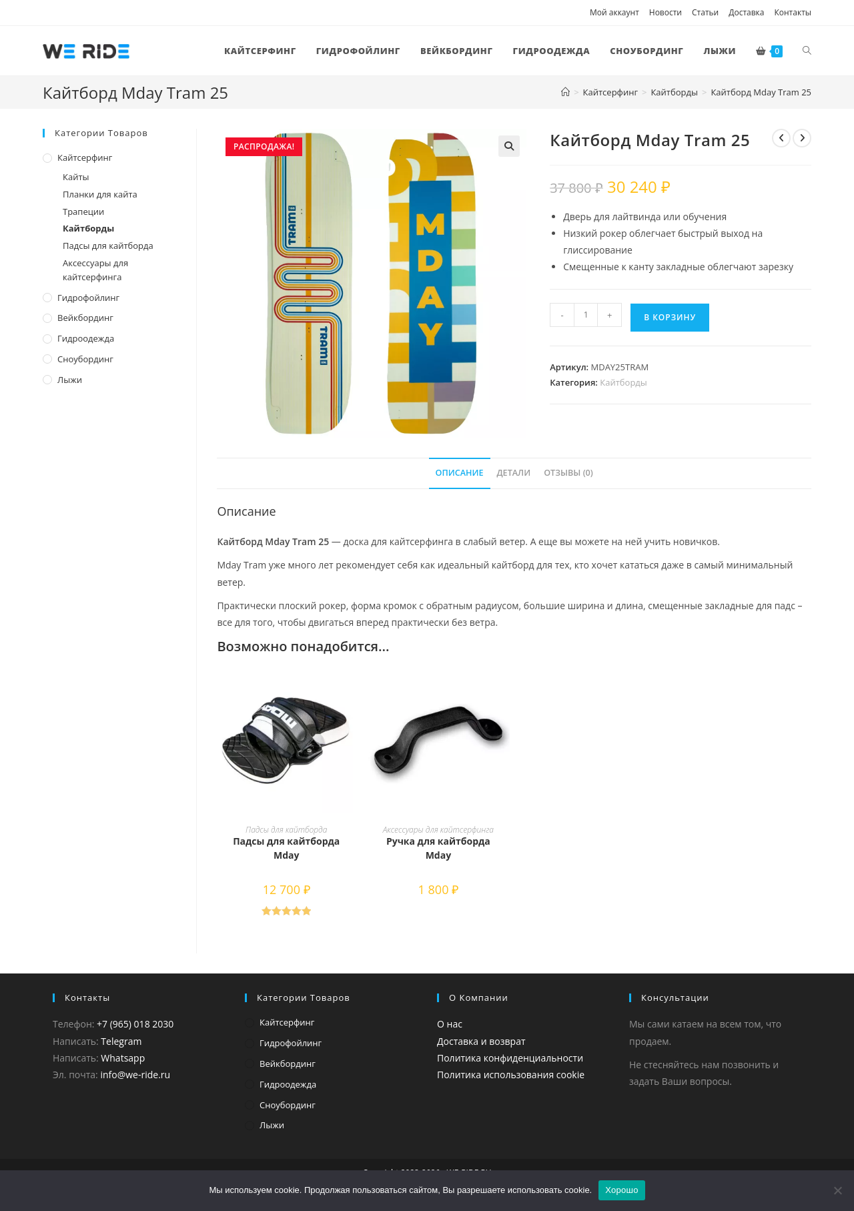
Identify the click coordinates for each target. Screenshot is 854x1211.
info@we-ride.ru (135, 1074)
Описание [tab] (460, 472)
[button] (509, 146)
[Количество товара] (586, 315)
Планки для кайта (100, 194)
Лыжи (69, 380)
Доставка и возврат (481, 1041)
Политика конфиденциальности (510, 1058)
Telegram (121, 1041)
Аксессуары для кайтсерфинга (438, 829)
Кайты (76, 177)
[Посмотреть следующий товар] (802, 138)
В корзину (670, 317)
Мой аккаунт (614, 12)
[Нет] (837, 1190)
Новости (665, 12)
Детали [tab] (514, 472)
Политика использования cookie (510, 1074)
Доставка (746, 12)
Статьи (705, 12)
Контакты (792, 12)
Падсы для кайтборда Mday (286, 848)
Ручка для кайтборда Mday (438, 848)
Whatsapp (123, 1058)
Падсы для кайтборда (286, 829)
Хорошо (621, 1190)
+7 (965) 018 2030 (135, 1024)
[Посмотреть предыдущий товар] (781, 138)
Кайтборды (623, 382)
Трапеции (83, 212)
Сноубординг (85, 359)
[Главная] (565, 92)
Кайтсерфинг (84, 157)
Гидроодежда (85, 338)
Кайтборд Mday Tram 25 (761, 92)
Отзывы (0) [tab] (568, 472)
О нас (449, 1024)
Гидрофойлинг (88, 298)
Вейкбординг (85, 318)
